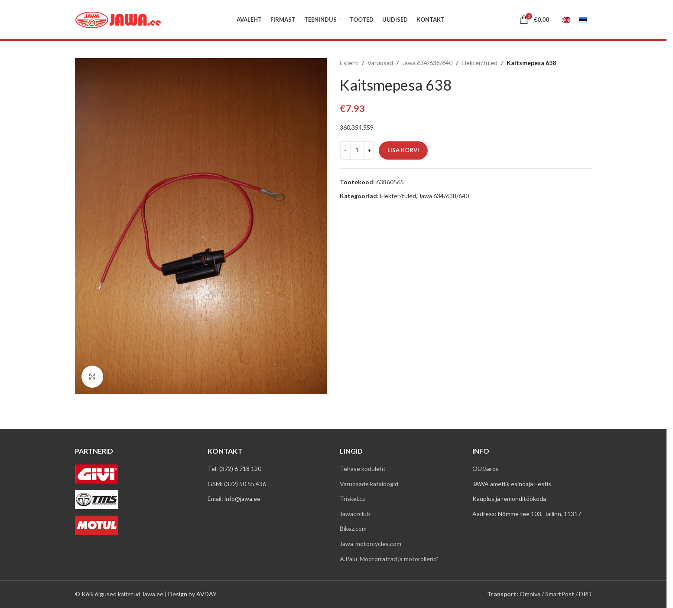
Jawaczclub (355, 513)
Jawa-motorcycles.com (370, 543)
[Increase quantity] (369, 150)
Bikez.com (353, 528)
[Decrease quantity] (345, 150)
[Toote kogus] (357, 150)
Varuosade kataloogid (369, 483)
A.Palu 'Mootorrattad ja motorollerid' (389, 558)
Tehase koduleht (363, 468)
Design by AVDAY (192, 594)
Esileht (349, 62)
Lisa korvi (403, 150)
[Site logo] (118, 19)
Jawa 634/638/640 (427, 62)
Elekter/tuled (479, 62)
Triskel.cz (352, 498)
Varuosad (380, 62)
